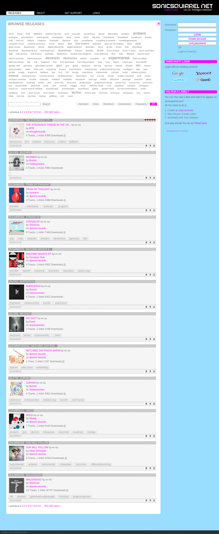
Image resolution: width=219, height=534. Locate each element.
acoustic (76, 34)
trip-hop (32, 96)
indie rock (38, 69)
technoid (103, 93)
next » (57, 112)
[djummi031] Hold (21, 410)
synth (143, 88)
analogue (13, 37)
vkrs (62, 96)
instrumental (91, 69)
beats (77, 37)
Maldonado (34, 479)
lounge (75, 72)
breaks (148, 37)
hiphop (119, 65)
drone (100, 50)
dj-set (118, 47)
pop (49, 82)
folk (35, 62)
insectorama (75, 69)
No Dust (31, 318)
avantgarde (57, 37)
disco (100, 47)
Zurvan (31, 382)
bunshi (46, 303)
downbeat (137, 47)
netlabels (67, 79)
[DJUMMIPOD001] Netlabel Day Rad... (33, 346)
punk (46, 85)
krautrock (32, 72)
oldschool (114, 79)
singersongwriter (81, 496)
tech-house (49, 93)
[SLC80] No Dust (20, 313)
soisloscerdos (31, 303)
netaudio (44, 79)
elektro (83, 58)
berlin (86, 37)
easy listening (100, 54)
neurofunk (80, 79)
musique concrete (17, 79)
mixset (111, 76)
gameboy (74, 238)
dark (70, 43)
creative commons (36, 43)
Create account (197, 38)
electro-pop (83, 270)
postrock (47, 206)
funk (100, 62)
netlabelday (42, 367)
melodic (115, 72)
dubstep (49, 54)
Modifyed (109, 104)
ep (104, 58)
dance (61, 43)
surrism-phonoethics (127, 88)
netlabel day (49, 399)
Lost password (197, 43)
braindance (108, 37)
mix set (100, 76)
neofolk (32, 79)
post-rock (71, 82)
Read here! (201, 123)
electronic (52, 58)
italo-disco (68, 270)
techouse (115, 93)
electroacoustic (34, 58)
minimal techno (46, 76)
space (95, 88)
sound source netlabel (31, 88)
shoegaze (143, 85)
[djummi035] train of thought (29, 184)
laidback (44, 72)
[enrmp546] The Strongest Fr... (30, 120)
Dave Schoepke (37, 450)
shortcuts (63, 496)
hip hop (97, 65)
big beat (96, 37)
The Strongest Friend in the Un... (48, 124)
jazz (145, 69)
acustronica (89, 34)
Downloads (125, 104)
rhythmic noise (96, 85)
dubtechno (62, 54)
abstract (38, 33)
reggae (73, 85)
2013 (11, 34)
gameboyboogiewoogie (42, 496)
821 (47, 112)
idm (138, 65)
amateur (125, 34)
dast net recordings (114, 43)
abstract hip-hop (53, 34)
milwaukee (31, 206)
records (63, 85)
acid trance (60, 303)
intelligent (128, 69)
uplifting (53, 96)
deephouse (29, 47)
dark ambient (82, 43)
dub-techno (36, 54)
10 (39, 112)
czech (51, 43)
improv (147, 65)
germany (28, 65)
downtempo (64, 50)
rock (109, 85)
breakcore (136, 37)
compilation (87, 40)
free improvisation (85, 62)
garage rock (14, 65)
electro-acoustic (16, 58)
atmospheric (27, 37)
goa (67, 65)
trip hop (20, 96)
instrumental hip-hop (110, 69)
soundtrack (83, 88)
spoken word (108, 88)
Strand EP (33, 221)
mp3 (139, 76)
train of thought (38, 189)
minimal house (29, 76)
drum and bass (146, 50)
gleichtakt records (44, 65)
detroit (41, 47)
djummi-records (37, 196)
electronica (70, 58)
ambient (139, 33)
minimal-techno (65, 76)
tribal (11, 96)
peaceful (138, 79)
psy (10, 85)
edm (121, 54)
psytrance (35, 85)
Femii (32, 321)
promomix (147, 82)
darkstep (97, 43)
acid (66, 34)
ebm (113, 54)
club (76, 40)
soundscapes (68, 88)
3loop (19, 34)
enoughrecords (37, 131)
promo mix (121, 82)
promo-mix (134, 82)
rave (54, 85)
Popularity (141, 104)
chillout (30, 40)
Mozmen (31, 157)
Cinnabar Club (37, 257)
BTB (31, 128)
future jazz (128, 62)
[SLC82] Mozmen (20, 152)
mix (92, 76)
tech (23, 93)
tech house (34, 92)
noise (103, 79)
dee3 (129, 43)
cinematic (54, 40)
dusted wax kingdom (81, 54)
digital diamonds (56, 47)
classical (66, 40)
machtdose (87, 72)
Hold (29, 415)
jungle (21, 72)
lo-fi (60, 72)
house (129, 65)
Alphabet (83, 104)
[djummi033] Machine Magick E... (30, 249)
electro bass (143, 54)
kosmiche (53, 270)
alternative (113, 34)
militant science (138, 72)
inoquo (62, 69)
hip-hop (108, 65)
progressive (85, 82)
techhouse (63, 93)
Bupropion (33, 286)
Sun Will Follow (37, 447)
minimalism (81, 76)
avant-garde (43, 37)
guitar (75, 65)
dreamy (78, 50)
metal (125, 72)
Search (46, 104)
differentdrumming (100, 464)
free (55, 62)
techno (76, 92)
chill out (20, 40)
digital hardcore (74, 47)
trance (147, 93)
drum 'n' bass (129, 50)
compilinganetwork (128, 40)
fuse (107, 62)
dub (11, 53)
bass (68, 37)
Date (95, 104)
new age (93, 79)
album (101, 34)
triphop (42, 96)
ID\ (153, 104)
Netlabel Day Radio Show (43, 350)
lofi (67, 72)
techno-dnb (90, 93)
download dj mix (29, 50)
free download (67, 62)
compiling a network (105, 40)
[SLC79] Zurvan (19, 378)
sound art (13, 88)
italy (138, 69)
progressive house (103, 82)
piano (148, 79)
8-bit (28, 34)
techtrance (128, 93)
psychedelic (21, 85)
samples (131, 85)
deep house (14, 47)
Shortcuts (34, 225)
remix (83, 85)
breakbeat (123, 37)
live (53, 72)
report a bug (171, 9)
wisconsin (63, 432)
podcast (31, 82)
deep (138, 43)
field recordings (16, 62)
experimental (119, 58)
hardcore (86, 65)
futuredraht (141, 62)
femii (57, 335)
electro (130, 53)
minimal (13, 75)
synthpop (13, 93)
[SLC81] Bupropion (21, 281)
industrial (51, 69)
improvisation (15, 69)
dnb (127, 47)
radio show (27, 367)
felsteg (32, 418)
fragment (45, 62)
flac (29, 62)
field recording (139, 58)
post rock (59, 82)
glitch (59, 65)
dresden (89, 50)
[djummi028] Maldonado (25, 475)
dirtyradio (89, 47)
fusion (116, 62)
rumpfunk (119, 85)
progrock (62, 206)
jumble (12, 72)
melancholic (102, 72)
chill (11, 40)
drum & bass (113, 50)
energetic (94, 58)
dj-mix (109, 47)
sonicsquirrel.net (172, 131)
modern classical (125, 76)
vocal (70, 96)
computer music (16, 43)
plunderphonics (16, 82)
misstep (90, 432)
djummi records (37, 354)
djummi (26, 270)
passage (127, 79)
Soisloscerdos (36, 163)
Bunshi (33, 160)
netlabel (55, 79)
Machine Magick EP (38, 254)
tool (138, 93)
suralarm (34, 192)
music (147, 76)
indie (27, 69)
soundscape (52, 88)
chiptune (42, 40)
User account (186, 110)
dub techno (21, 54)
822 (51, 112)
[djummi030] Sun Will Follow (28, 442)
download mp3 (47, 50)
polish (41, 82)
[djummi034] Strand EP (24, 217)
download (13, 50)
